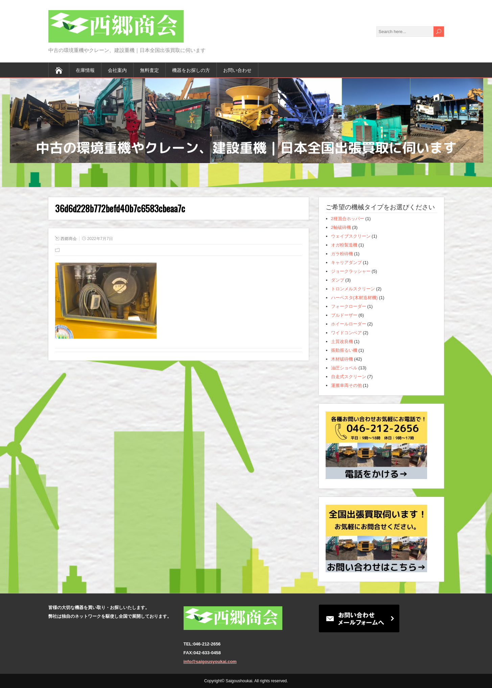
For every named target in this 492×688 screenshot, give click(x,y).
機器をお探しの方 (191, 69)
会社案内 (117, 69)
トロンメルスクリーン (353, 288)
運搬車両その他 (346, 385)
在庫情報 (85, 69)
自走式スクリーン (348, 376)
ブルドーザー (344, 315)
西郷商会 (69, 238)
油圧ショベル (344, 367)
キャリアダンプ (346, 262)
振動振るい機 (344, 350)
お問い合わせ (237, 69)
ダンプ (337, 280)
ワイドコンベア (346, 332)
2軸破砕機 (341, 227)
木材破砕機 (342, 359)
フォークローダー (348, 306)
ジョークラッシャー (351, 271)
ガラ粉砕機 (342, 253)
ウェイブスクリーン (351, 236)
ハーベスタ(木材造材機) (354, 297)
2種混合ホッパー (347, 218)
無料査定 (149, 69)
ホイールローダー (348, 323)
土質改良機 (342, 341)
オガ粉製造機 (344, 244)
